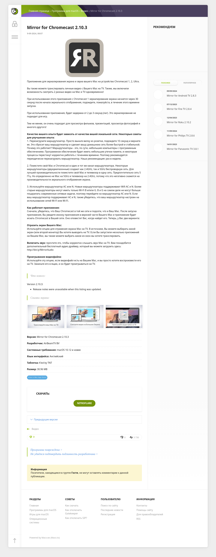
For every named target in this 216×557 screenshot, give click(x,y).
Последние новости (112, 510)
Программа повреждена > (46, 449)
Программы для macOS (65, 11)
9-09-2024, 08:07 (35, 33)
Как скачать (71, 505)
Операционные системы (38, 520)
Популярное (189, 83)
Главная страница (39, 11)
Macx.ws (46, 537)
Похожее (165, 83)
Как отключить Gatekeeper (73, 511)
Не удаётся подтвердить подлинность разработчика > (64, 454)
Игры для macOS (39, 514)
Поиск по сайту (109, 505)
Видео (84, 11)
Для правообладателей (149, 514)
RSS (138, 518)
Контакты (141, 505)
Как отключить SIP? (76, 518)
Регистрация (108, 514)
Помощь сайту (144, 510)
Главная (34, 505)
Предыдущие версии (46, 419)
